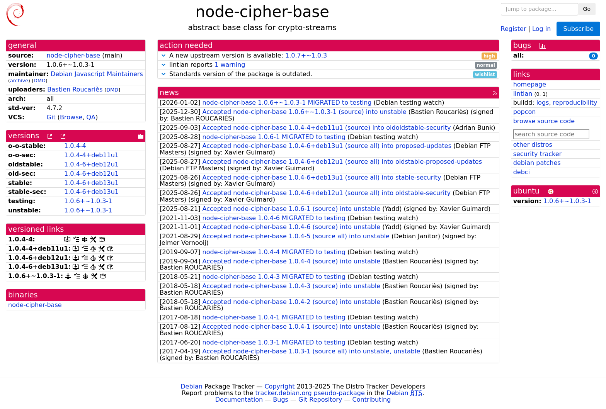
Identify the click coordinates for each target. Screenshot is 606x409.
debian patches (537, 162)
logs (542, 102)
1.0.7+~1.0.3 (306, 55)
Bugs (280, 399)
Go (587, 9)
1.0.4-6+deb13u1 (91, 183)
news (169, 92)
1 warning (229, 64)
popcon (524, 111)
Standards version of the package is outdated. (328, 74)
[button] (163, 55)
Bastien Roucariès (74, 89)
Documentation (239, 399)
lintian (523, 93)
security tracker (537, 154)
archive (19, 80)
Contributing (371, 399)
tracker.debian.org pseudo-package (310, 393)
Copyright (279, 386)
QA (90, 117)
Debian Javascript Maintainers (97, 74)
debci (521, 172)
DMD (40, 80)
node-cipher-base (73, 55)
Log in (541, 28)
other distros (532, 144)
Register (513, 28)
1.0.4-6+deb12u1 (91, 164)
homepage (529, 84)
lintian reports (328, 65)
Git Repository (320, 399)
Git (51, 117)
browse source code (544, 121)
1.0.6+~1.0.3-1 (88, 201)
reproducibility (575, 102)
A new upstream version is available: (328, 56)
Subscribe (578, 28)
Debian (191, 386)
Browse (71, 117)
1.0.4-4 (75, 145)
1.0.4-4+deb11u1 (91, 155)
